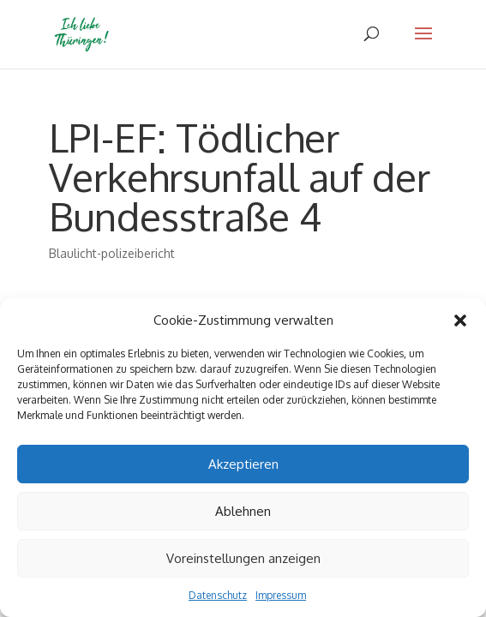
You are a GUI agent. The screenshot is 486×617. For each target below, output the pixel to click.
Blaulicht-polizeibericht (112, 253)
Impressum (280, 595)
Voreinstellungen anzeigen (243, 558)
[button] (460, 320)
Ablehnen (243, 511)
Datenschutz (218, 595)
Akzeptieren (243, 464)
